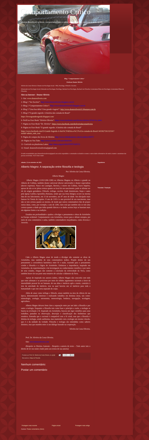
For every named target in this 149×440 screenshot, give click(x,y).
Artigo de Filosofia (35, 358)
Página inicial (56, 425)
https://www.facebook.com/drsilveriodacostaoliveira (72, 124)
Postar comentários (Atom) (35, 429)
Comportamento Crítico (56, 12)
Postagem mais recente (29, 425)
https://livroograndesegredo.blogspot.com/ (37, 117)
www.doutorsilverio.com (37, 98)
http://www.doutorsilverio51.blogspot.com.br (78, 109)
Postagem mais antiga (82, 425)
